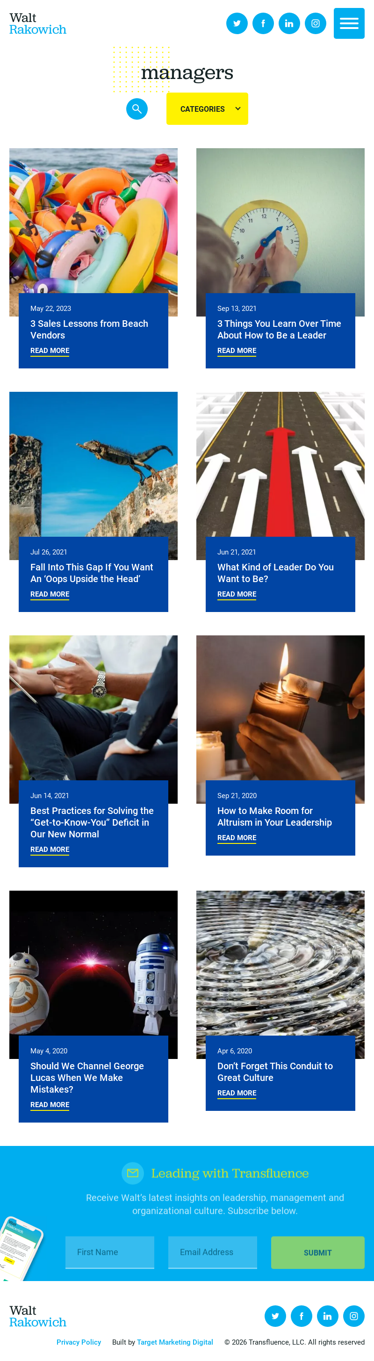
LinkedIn (289, 23)
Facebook (263, 23)
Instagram (315, 23)
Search (137, 109)
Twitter (237, 23)
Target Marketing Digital (175, 1342)
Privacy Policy (79, 1342)
